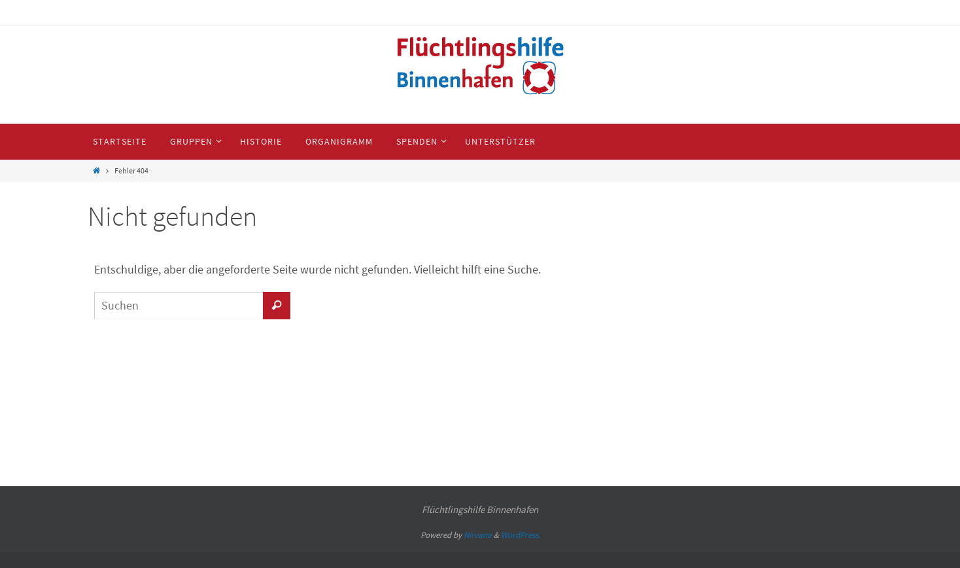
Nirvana (478, 535)
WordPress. (520, 535)
